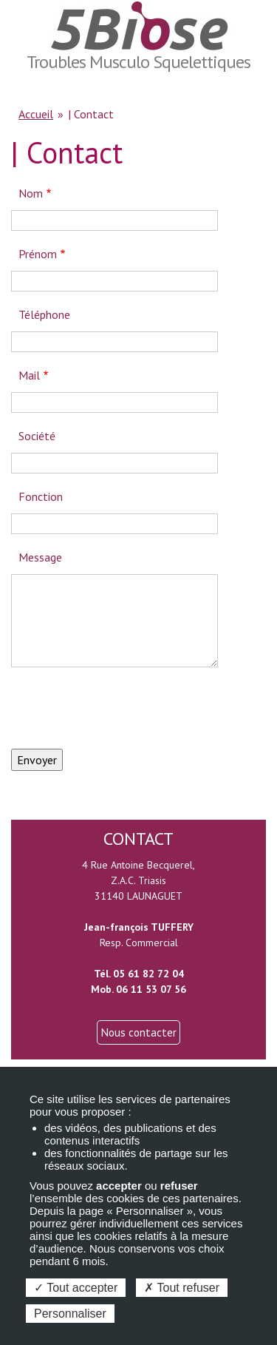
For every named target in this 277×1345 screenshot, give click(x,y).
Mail (29, 375)
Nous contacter (138, 1032)
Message (40, 557)
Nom (30, 193)
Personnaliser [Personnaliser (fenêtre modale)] (70, 1313)
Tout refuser (181, 1287)
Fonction (40, 496)
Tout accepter (75, 1287)
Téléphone (44, 314)
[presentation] (123, 708)
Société (36, 435)
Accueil (35, 114)
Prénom (37, 253)
